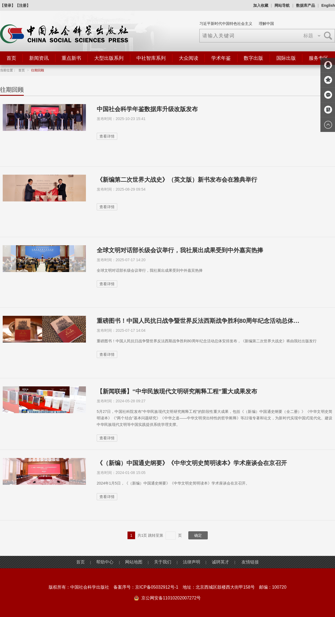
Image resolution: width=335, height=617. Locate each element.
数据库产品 (305, 5)
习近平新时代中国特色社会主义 (225, 23)
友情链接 (250, 562)
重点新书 (71, 58)
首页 (11, 58)
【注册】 (22, 5)
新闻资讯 (39, 58)
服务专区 (318, 58)
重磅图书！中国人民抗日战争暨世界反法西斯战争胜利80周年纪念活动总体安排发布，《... (200, 320)
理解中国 (266, 23)
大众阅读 (188, 58)
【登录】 (7, 5)
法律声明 (191, 562)
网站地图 (133, 562)
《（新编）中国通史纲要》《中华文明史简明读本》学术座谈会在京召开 (192, 463)
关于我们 (162, 562)
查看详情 (107, 136)
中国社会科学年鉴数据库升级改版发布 (147, 109)
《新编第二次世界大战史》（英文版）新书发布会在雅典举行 (177, 179)
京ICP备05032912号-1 (156, 587)
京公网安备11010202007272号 (171, 598)
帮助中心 (104, 562)
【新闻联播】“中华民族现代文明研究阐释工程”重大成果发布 (177, 391)
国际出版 (286, 58)
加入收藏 (260, 5)
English (328, 5)
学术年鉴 (221, 58)
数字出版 (253, 58)
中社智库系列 (151, 58)
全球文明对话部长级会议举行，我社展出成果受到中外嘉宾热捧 (180, 250)
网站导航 (282, 5)
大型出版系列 (108, 58)
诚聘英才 (220, 562)
